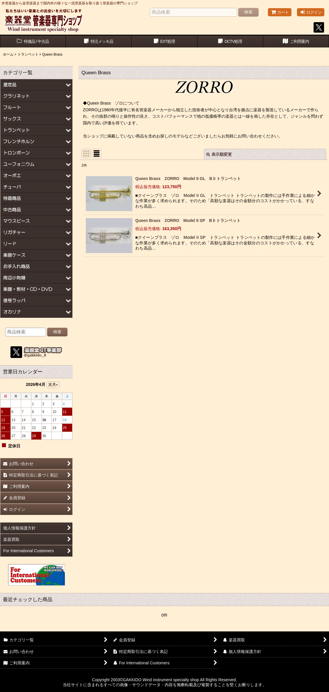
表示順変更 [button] (219, 154)
